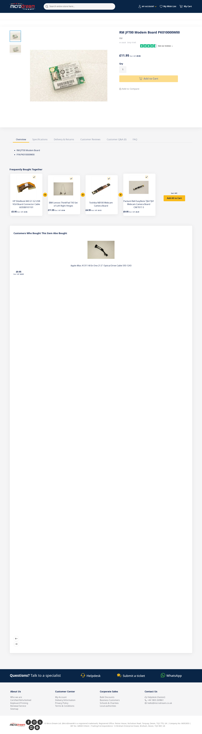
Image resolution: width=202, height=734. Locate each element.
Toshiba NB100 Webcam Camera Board (101, 204)
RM (121, 38)
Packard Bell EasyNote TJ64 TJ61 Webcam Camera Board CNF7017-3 (138, 204)
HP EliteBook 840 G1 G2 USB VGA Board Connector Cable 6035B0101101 (26, 204)
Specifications (40, 139)
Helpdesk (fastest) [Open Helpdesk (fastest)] (155, 697)
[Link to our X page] (40, 722)
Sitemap (14, 709)
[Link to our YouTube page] (31, 727)
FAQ (135, 139)
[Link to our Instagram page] (34, 722)
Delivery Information (65, 700)
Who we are (16, 697)
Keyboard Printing (19, 703)
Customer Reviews (90, 139)
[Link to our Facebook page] (28, 722)
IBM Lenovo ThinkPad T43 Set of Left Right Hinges (63, 204)
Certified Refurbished (20, 700)
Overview (21, 139)
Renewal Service (18, 706)
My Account (61, 697)
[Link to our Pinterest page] (37, 727)
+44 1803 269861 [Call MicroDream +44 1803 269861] (154, 700)
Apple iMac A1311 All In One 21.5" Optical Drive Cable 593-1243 (101, 265)
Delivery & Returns (64, 139)
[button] (15, 36)
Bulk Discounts (107, 697)
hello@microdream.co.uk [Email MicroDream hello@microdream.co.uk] (158, 703)
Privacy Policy (61, 703)
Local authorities (108, 706)
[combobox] (79, 6)
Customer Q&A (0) (116, 139)
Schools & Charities (109, 703)
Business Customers (110, 700)
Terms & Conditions (64, 706)
